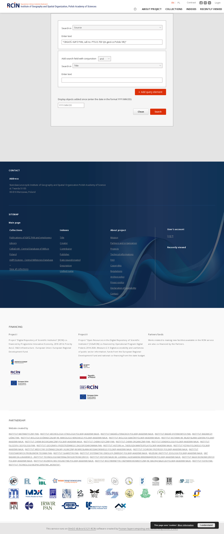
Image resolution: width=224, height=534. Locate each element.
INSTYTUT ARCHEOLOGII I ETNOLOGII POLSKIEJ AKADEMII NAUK (70, 434)
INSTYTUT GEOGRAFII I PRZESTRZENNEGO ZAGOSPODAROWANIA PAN (69, 445)
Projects (114, 248)
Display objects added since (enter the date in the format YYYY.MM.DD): (95, 99)
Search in (66, 28)
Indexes (191, 9)
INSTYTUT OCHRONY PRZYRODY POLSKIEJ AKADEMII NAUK (160, 449)
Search (158, 111)
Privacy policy (117, 282)
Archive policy (117, 276)
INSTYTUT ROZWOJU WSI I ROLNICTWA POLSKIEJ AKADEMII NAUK (64, 461)
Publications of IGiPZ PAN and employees (30, 237)
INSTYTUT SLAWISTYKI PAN (66, 453)
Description (66, 265)
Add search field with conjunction (79, 58)
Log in (170, 235)
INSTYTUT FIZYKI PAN (202, 461)
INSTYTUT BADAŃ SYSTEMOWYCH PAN (173, 434)
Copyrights (115, 265)
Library (13, 243)
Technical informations (122, 254)
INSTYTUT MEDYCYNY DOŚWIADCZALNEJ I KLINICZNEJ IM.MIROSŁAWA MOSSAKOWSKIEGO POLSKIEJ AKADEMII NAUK (78, 449)
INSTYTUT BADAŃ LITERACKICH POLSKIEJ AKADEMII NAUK (127, 434)
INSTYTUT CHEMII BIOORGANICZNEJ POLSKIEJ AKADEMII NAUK (54, 441)
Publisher (64, 254)
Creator (64, 243)
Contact (114, 293)
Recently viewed (211, 9)
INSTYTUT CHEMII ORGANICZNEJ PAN (133, 441)
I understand (206, 525)
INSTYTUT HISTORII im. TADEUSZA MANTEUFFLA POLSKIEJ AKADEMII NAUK (137, 445)
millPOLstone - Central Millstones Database (31, 260)
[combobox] (117, 27)
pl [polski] (179, 3)
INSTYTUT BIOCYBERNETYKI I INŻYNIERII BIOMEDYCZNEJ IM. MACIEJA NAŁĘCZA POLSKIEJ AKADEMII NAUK (143, 461)
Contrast (191, 2)
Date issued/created (70, 260)
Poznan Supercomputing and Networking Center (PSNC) (148, 528)
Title (62, 237)
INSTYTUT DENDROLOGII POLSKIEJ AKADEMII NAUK (175, 441)
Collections (174, 9)
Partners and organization (123, 243)
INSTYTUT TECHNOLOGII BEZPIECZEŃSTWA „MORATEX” (34, 464)
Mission (114, 237)
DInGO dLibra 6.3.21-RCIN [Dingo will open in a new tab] (82, 528)
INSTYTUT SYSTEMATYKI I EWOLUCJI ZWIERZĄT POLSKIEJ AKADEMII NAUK (114, 453)
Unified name (66, 271)
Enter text (67, 36)
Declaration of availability (123, 288)
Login (217, 2)
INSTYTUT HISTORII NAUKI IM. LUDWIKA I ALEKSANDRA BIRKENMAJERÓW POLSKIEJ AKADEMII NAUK (135, 457)
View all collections (18, 269)
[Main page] (135, 9)
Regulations (116, 271)
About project (152, 9)
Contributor (66, 248)
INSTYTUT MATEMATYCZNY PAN (24, 434)
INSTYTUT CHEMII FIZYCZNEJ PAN (99, 441)
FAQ (112, 260)
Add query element (150, 92)
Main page (14, 222)
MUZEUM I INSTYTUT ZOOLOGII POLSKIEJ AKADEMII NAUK (176, 453)
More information (186, 525)
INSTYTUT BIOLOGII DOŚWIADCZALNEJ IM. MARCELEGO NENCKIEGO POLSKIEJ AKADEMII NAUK (64, 437)
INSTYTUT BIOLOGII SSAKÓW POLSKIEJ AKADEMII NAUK (134, 437)
